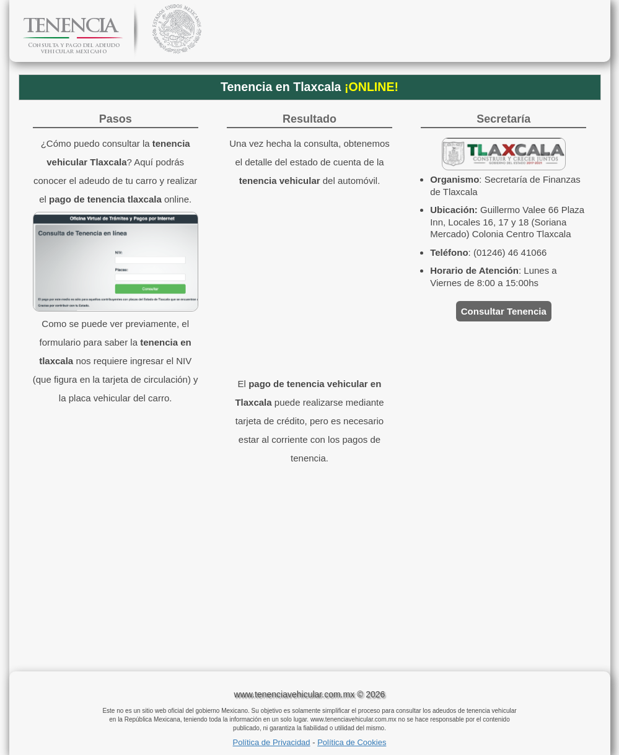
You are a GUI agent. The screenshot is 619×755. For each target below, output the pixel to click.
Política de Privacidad (271, 742)
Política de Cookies (351, 742)
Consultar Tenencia (504, 311)
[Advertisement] (310, 572)
